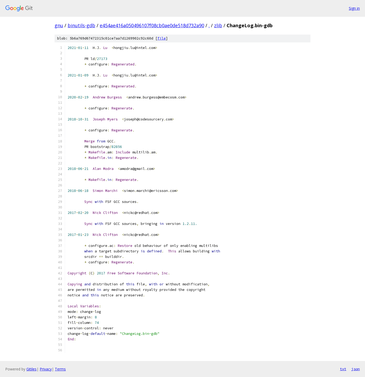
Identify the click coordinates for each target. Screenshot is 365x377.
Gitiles (31, 369)
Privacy (46, 369)
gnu (59, 25)
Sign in (354, 8)
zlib (218, 25)
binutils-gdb (81, 25)
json (355, 369)
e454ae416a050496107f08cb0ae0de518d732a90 (152, 25)
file (161, 38)
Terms (60, 369)
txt (343, 369)
